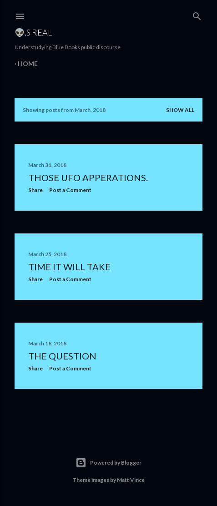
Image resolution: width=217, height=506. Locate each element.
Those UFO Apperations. (88, 177)
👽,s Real (33, 32)
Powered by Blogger (108, 462)
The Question (62, 355)
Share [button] (35, 190)
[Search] (197, 14)
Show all (180, 109)
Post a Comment (70, 190)
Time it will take (69, 266)
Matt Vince (131, 479)
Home (28, 63)
